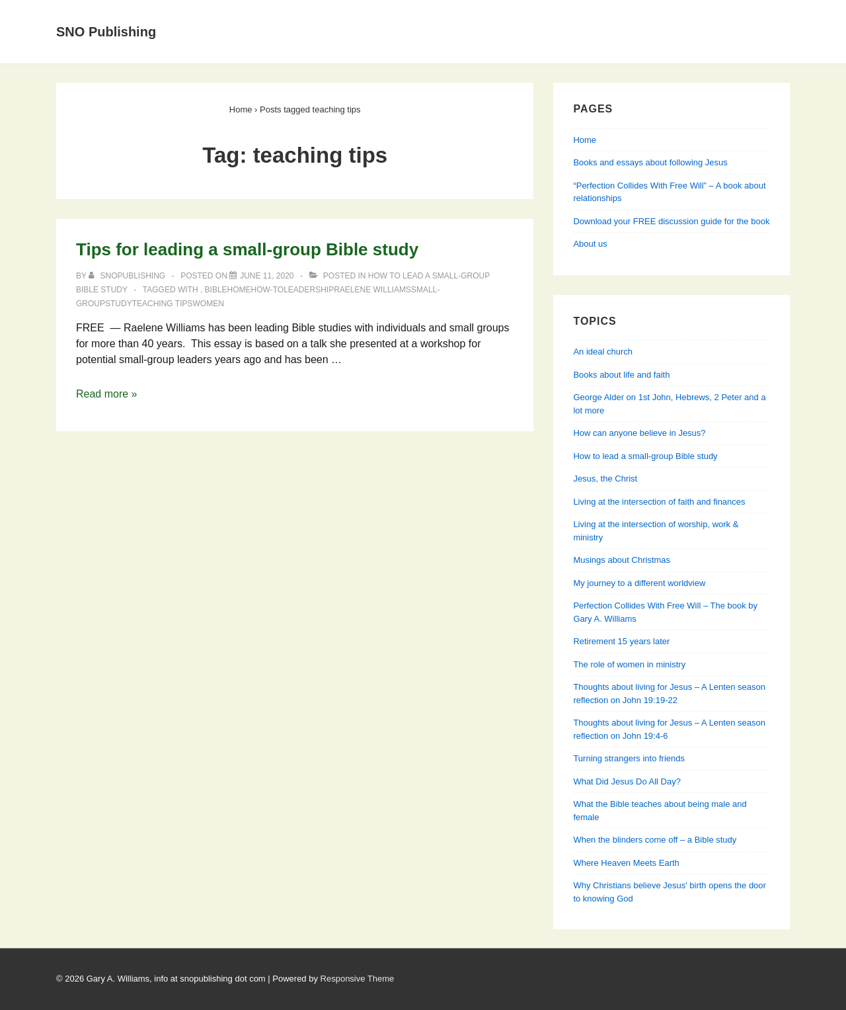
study (118, 303)
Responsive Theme (358, 979)
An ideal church (603, 352)
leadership (309, 289)
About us (590, 244)
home (239, 289)
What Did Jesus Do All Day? (627, 781)
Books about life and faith (621, 375)
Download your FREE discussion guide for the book (671, 221)
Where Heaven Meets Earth (626, 863)
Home (234, 15)
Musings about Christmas (621, 560)
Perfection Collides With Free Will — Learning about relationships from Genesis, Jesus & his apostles (475, 47)
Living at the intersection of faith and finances (659, 502)
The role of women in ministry (629, 664)
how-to (267, 289)
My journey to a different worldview (639, 583)
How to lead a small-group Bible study (645, 456)
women (207, 303)
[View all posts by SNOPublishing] (128, 275)
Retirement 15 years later (621, 641)
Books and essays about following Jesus (450, 15)
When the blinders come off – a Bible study (654, 840)
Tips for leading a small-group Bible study (247, 249)
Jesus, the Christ (605, 479)
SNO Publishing (106, 31)
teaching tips (162, 303)
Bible (216, 289)
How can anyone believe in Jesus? (639, 433)
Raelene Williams (372, 289)
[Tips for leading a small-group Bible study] (266, 275)
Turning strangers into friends (629, 758)
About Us (297, 15)
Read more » (106, 394)
